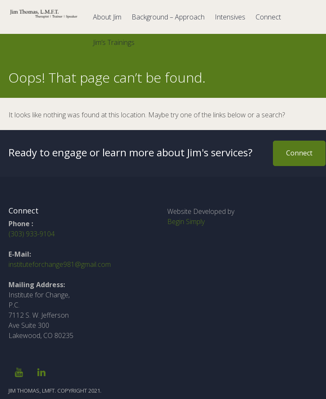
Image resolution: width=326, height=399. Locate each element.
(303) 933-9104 (31, 233)
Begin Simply (186, 221)
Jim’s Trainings (114, 42)
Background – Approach (168, 17)
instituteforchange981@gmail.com (59, 264)
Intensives (230, 17)
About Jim (107, 17)
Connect (268, 17)
